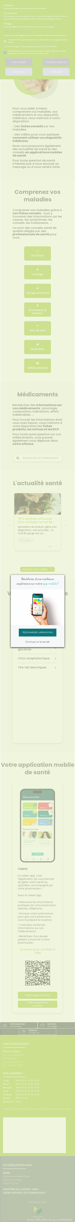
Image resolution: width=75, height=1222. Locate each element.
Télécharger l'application (37, 632)
